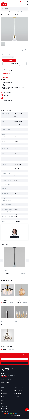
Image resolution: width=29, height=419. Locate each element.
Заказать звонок (4, 374)
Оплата (13, 101)
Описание (2, 101)
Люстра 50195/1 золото (19, 297)
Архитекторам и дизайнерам (6, 399)
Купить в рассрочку (15, 62)
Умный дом (3, 386)
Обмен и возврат (17, 389)
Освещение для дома (5, 389)
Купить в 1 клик (14, 60)
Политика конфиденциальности (14, 413)
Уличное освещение (4, 391)
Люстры (10, 11)
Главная (2, 11)
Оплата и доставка (18, 388)
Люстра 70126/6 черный (5, 297)
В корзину (21, 57)
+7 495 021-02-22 (5, 373)
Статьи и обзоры (17, 391)
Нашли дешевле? (6, 62)
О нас (2, 398)
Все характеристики (6, 70)
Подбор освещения (18, 392)
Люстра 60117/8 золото (19, 319)
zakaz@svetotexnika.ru (5, 375)
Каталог (2, 4)
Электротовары (4, 394)
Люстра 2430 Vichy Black (8, 268)
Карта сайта (16, 394)
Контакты (2, 401)
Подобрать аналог (4, 74)
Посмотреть (22, 270)
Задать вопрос (14, 234)
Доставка (8, 101)
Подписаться (14, 360)
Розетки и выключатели (5, 392)
